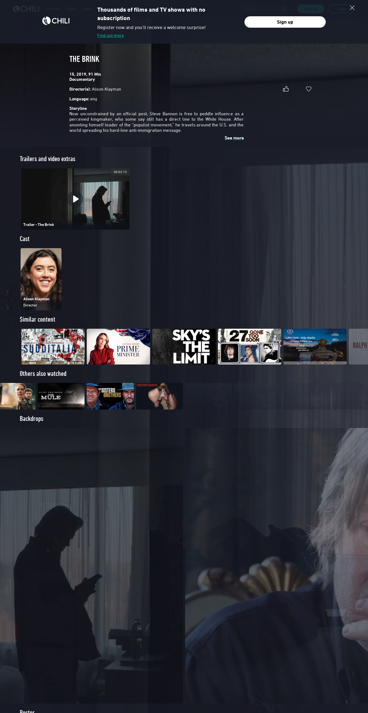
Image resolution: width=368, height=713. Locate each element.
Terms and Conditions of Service (229, 693)
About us (24, 636)
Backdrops (31, 428)
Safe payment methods (119, 643)
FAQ (106, 636)
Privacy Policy (263, 693)
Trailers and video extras (47, 159)
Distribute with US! (31, 643)
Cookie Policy (284, 693)
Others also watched (43, 374)
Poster (27, 508)
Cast (25, 239)
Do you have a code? (117, 650)
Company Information (33, 656)
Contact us (25, 650)
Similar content (37, 319)
